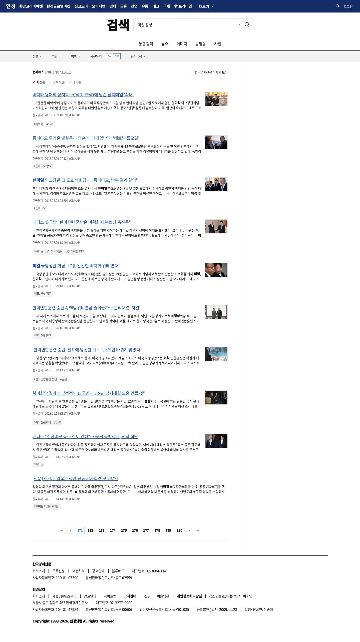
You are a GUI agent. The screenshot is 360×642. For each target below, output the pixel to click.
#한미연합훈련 (75, 251)
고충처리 (78, 570)
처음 (62, 530)
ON (109, 56)
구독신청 (58, 570)
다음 (189, 530)
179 (168, 530)
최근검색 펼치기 (236, 25)
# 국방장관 (43, 293)
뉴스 (164, 44)
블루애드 (118, 570)
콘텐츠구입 (68, 595)
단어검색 (136, 56)
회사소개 (39, 570)
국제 (166, 6)
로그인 (348, 6)
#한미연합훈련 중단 (45, 379)
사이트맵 (110, 595)
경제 (112, 6)
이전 (70, 530)
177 (146, 530)
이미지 (181, 44)
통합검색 (146, 44)
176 (135, 530)
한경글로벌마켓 (58, 6)
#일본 (63, 379)
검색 (118, 25)
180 (179, 530)
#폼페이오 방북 (43, 166)
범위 (74, 56)
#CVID (50, 124)
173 (101, 530)
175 (124, 530)
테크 (155, 6)
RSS (146, 595)
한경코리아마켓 (31, 6)
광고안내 (98, 570)
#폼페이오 (40, 208)
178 (157, 530)
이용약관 (163, 595)
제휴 (55, 595)
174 (112, 530)
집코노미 (81, 6)
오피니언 (98, 6)
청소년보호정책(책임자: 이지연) (231, 595)
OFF (117, 56)
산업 (134, 6)
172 (90, 530)
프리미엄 (185, 6)
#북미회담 (42, 422)
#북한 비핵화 (54, 251)
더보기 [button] (204, 6)
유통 (145, 6)
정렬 (35, 56)
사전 (217, 44)
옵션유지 (96, 56)
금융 (123, 6)
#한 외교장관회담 (47, 506)
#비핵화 (38, 124)
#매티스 (38, 251)
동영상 (200, 44)
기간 (55, 56)
